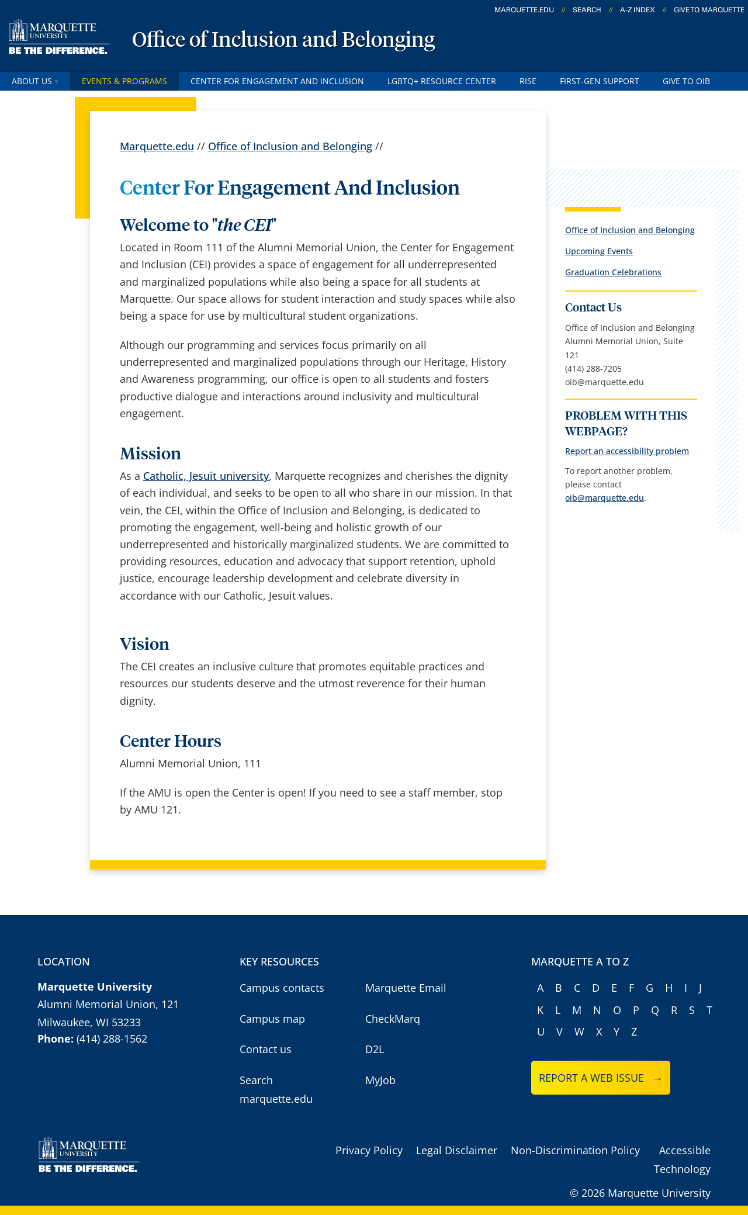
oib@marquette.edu (604, 497)
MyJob (380, 1080)
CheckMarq (392, 1019)
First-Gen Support (599, 80)
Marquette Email (405, 988)
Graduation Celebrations (613, 272)
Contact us (266, 1049)
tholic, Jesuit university (212, 476)
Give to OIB (686, 80)
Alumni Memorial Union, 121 (108, 1004)
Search (587, 10)
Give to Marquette (709, 10)
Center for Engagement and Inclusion (277, 80)
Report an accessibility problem (627, 450)
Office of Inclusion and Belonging (283, 40)
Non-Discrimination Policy (575, 1150)
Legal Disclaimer (456, 1150)
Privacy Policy (369, 1150)
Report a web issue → (601, 1078)
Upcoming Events (599, 251)
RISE (528, 80)
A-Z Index (637, 10)
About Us (35, 80)
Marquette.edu (157, 146)
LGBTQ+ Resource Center (441, 80)
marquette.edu (524, 10)
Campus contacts (282, 988)
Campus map (272, 1019)
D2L (374, 1049)
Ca (149, 476)
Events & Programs (124, 80)
